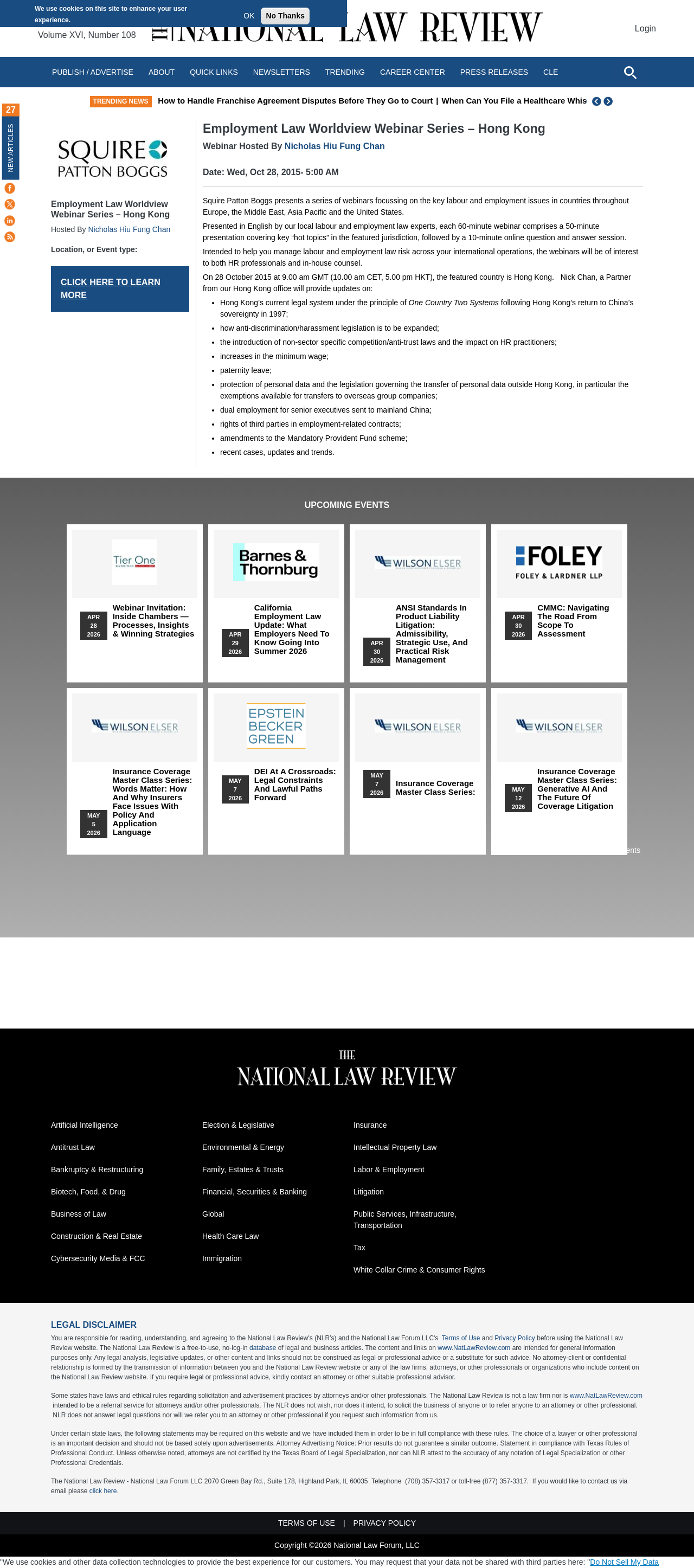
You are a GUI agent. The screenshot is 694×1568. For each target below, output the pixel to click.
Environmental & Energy (243, 1147)
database (262, 1348)
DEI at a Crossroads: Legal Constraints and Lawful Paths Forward (295, 784)
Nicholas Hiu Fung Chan (129, 229)
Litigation (369, 1191)
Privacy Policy (514, 1338)
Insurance (370, 1125)
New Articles (11, 148)
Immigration (222, 1258)
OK (248, 15)
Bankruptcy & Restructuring (97, 1169)
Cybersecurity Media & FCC (98, 1258)
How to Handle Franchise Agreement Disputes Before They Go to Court (379, 100)
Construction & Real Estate (96, 1236)
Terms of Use (461, 1338)
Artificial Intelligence (84, 1125)
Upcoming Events (347, 505)
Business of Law (78, 1214)
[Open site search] (630, 72)
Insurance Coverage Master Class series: (435, 787)
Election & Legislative (238, 1125)
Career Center (412, 72)
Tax (359, 1247)
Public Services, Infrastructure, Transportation (405, 1220)
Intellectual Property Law (395, 1147)
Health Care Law (230, 1236)
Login (645, 28)
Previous (597, 101)
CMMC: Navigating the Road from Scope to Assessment (573, 620)
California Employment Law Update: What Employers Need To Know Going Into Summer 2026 (292, 629)
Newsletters (281, 72)
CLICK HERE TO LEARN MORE (110, 289)
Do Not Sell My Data (624, 1562)
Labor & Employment (389, 1169)
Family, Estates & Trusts (243, 1169)
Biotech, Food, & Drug (88, 1191)
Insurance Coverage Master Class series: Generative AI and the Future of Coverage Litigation (577, 789)
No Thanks (285, 15)
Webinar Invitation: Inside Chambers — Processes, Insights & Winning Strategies (154, 620)
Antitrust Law (73, 1147)
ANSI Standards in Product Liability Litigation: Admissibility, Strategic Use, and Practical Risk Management (432, 633)
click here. (104, 1491)
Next (609, 101)
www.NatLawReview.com (474, 1348)
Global (213, 1214)
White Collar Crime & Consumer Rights (419, 1269)
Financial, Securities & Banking (254, 1191)
